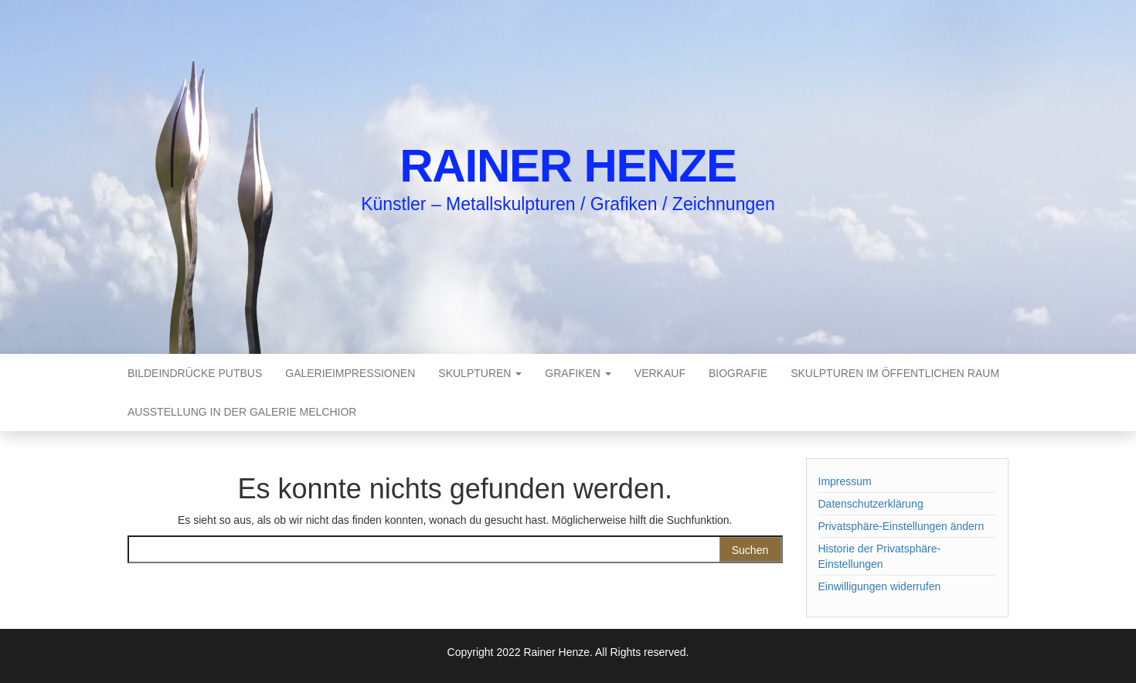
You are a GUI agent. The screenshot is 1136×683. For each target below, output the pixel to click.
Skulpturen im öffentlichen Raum (895, 373)
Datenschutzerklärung (870, 504)
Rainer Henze (568, 166)
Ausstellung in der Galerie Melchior (242, 412)
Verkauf (659, 373)
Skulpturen (480, 373)
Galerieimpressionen (350, 373)
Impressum (845, 481)
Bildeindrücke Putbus (195, 373)
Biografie (738, 373)
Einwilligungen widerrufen (879, 586)
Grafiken (578, 373)
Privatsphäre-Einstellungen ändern (901, 526)
